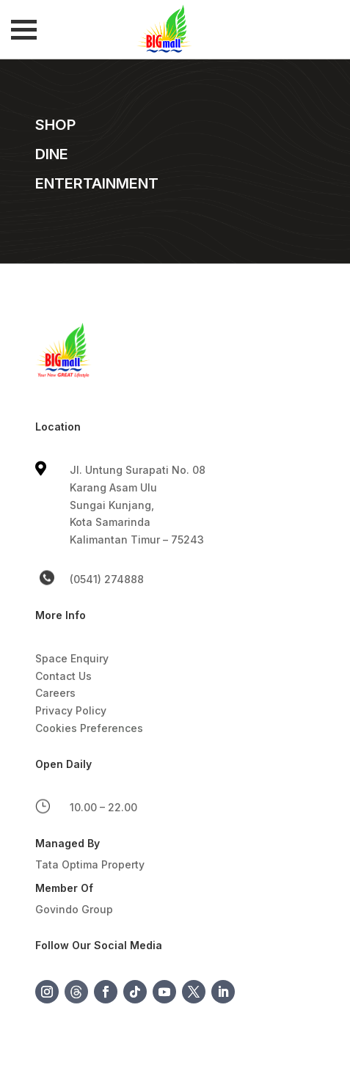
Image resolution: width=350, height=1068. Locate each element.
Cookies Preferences (89, 728)
